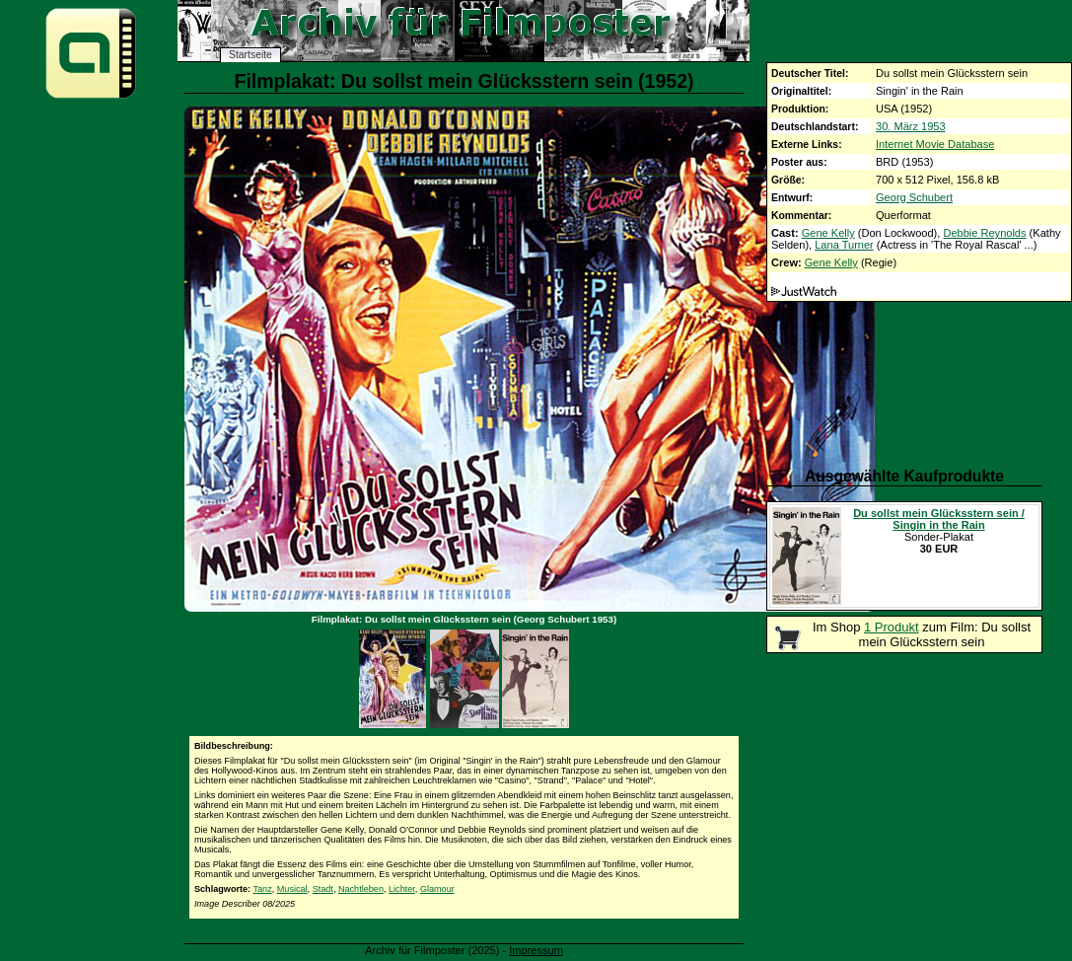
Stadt (323, 889)
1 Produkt (891, 627)
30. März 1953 (911, 126)
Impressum (536, 950)
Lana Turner (844, 245)
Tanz (261, 889)
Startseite (250, 54)
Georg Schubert (914, 197)
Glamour (437, 889)
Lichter (402, 889)
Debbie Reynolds (984, 233)
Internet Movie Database (935, 144)
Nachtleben (361, 889)
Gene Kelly (828, 233)
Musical (292, 889)
